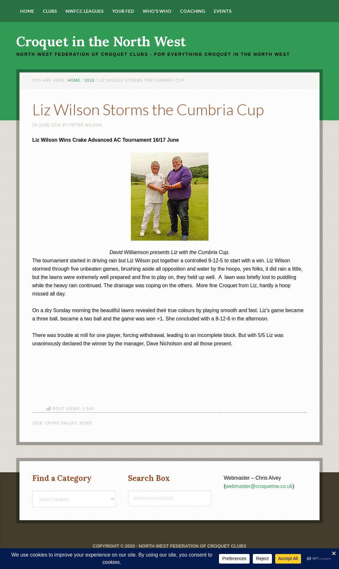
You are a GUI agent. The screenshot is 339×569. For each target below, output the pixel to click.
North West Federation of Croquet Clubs (192, 546)
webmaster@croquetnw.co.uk (258, 486)
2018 (37, 423)
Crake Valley (61, 423)
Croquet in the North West (101, 41)
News (85, 423)
